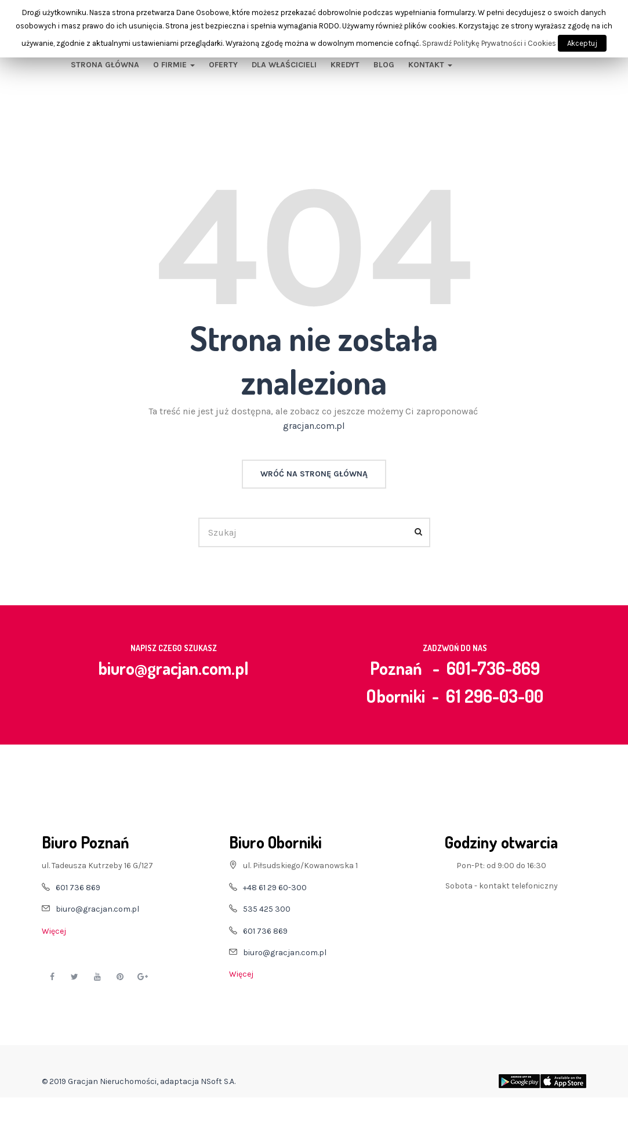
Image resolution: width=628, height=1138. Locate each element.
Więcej (54, 931)
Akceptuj (582, 43)
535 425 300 (267, 909)
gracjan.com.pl (314, 425)
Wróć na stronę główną (314, 474)
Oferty (223, 65)
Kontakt (430, 65)
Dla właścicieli (284, 65)
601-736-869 (493, 668)
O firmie (174, 65)
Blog (383, 65)
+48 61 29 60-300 (275, 888)
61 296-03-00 (494, 696)
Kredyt (345, 65)
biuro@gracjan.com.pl (173, 668)
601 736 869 (78, 888)
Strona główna (105, 65)
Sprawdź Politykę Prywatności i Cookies (489, 43)
